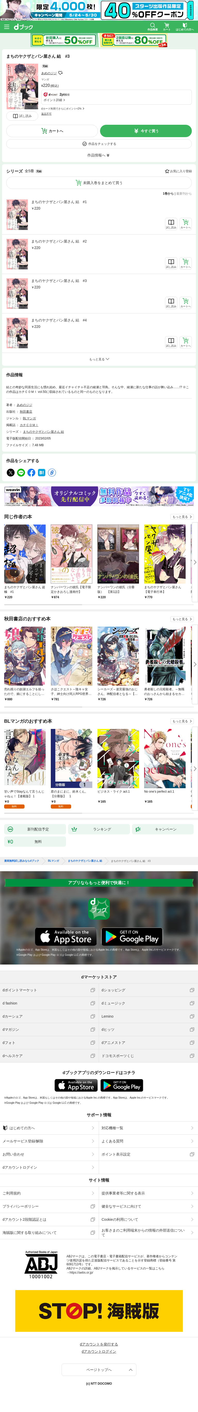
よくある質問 (112, 1141)
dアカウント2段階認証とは (24, 1219)
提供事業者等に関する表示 (123, 1193)
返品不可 (46, 113)
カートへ (56, 131)
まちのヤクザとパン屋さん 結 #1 (59, 202)
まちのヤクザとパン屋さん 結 (43, 432)
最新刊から (184, 193)
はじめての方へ (19, 1128)
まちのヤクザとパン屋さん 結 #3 (59, 281)
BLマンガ (29, 418)
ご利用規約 (12, 1193)
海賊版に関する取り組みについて (30, 1233)
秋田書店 (26, 411)
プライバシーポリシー (21, 1206)
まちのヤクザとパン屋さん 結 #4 (59, 320)
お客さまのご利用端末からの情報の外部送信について (143, 1232)
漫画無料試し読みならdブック (21, 861)
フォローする (60, 73)
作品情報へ (96, 155)
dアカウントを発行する (99, 1344)
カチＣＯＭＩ (29, 425)
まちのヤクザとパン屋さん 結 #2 (59, 241)
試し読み (25, 116)
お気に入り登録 (181, 171)
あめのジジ (49, 73)
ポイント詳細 (53, 100)
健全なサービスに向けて (121, 1206)
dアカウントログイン (20, 1167)
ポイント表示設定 (116, 1154)
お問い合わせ (13, 1154)
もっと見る (180, 517)
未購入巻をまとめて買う (103, 183)
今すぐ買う (150, 131)
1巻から (168, 193)
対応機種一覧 (112, 1128)
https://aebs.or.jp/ (81, 1272)
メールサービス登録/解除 (23, 1141)
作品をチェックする (102, 144)
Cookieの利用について (120, 1219)
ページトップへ (99, 1370)
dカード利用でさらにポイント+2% (61, 108)
